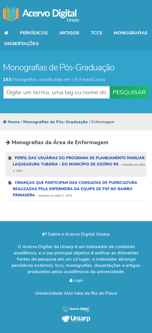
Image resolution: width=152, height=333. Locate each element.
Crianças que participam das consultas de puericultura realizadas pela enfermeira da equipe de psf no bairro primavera (75, 189)
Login (76, 280)
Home (14, 122)
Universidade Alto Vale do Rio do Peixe (76, 293)
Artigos (69, 33)
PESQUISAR (129, 92)
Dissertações (21, 44)
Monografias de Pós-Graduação (55, 122)
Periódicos (34, 33)
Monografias (131, 33)
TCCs (96, 33)
